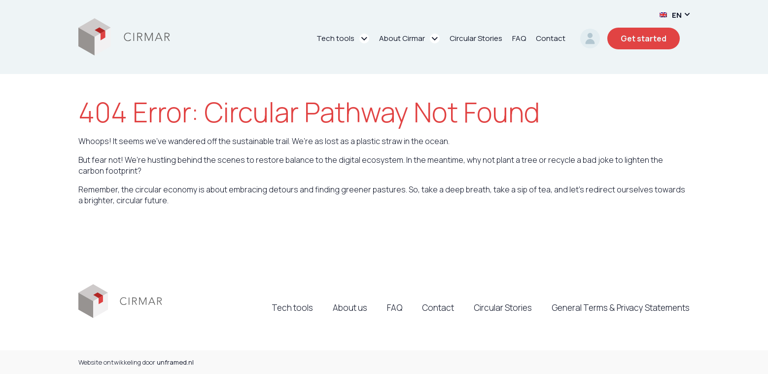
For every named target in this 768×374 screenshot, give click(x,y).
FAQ (394, 307)
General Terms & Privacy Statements (621, 307)
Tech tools (292, 307)
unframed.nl (175, 362)
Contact (438, 307)
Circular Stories (503, 307)
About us (350, 307)
